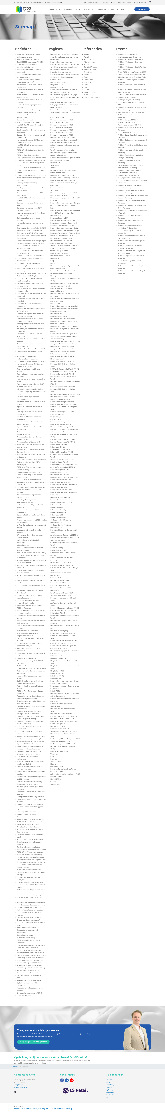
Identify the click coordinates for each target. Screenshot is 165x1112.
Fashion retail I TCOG (58, 726)
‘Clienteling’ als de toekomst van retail (30, 958)
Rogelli (86, 57)
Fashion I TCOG (56, 776)
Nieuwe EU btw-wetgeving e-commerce (31, 736)
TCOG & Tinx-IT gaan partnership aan (30, 852)
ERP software (55, 303)
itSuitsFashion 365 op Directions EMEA (132, 77)
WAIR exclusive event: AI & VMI (129, 125)
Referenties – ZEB (56, 515)
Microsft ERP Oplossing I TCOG (61, 427)
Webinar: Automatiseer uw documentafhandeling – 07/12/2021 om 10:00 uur (31, 660)
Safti (85, 87)
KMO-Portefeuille (57, 414)
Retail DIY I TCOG (57, 673)
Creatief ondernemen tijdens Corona (30, 907)
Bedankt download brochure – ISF (62, 220)
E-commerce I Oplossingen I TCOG (63, 633)
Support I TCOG (56, 761)
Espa (86, 77)
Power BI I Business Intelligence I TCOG (64, 608)
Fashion (51, 9)
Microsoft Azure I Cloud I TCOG (62, 565)
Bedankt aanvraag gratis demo (61, 704)
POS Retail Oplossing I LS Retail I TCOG (64, 369)
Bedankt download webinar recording (64, 306)
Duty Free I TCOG (56, 85)
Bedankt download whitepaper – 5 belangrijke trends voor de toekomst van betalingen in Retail (64, 104)
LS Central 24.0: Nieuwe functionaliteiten (31, 361)
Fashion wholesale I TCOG (60, 729)
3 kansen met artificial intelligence (29, 980)
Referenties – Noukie (58, 550)
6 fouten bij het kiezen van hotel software (31, 902)
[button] (150, 2)
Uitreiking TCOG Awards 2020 (28, 812)
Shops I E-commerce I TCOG (60, 595)
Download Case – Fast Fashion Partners (64, 477)
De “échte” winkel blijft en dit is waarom (31, 487)
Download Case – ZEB (58, 314)
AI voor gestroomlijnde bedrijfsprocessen (32, 459)
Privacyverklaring (56, 548)
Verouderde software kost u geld (28, 749)
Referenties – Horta (57, 447)
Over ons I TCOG (56, 766)
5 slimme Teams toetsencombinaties (30, 910)
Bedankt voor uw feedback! (60, 253)
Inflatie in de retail (23, 545)
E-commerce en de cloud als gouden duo (31, 859)
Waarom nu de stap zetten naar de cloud (31, 849)
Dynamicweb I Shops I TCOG (60, 588)
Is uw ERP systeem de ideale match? (29, 230)
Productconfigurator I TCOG (60, 470)
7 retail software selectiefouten (28, 827)
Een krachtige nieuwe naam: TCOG (29, 993)
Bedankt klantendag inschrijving (62, 402)
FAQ (52, 261)
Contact (120, 9)
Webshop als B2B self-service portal (30, 746)
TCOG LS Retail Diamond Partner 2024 (31, 349)
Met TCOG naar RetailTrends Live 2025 (132, 95)
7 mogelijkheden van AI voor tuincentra (31, 160)
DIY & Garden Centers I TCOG (61, 238)
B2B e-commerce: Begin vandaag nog (30, 960)
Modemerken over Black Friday (28, 824)
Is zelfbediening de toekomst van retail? (31, 243)
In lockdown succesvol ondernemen (29, 870)
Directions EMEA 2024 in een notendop (31, 256)
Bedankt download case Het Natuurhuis (64, 485)
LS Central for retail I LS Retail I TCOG (64, 716)
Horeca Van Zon (90, 69)
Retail (58, 9)
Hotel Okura (88, 80)
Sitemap (53, 276)
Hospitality (68, 9)
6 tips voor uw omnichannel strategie (30, 854)
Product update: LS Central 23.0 (28, 442)
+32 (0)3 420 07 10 (21, 1087)
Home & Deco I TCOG (58, 82)
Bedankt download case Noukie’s (62, 500)
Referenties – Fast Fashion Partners (63, 553)
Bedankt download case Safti (60, 482)
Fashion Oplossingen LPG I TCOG (62, 412)
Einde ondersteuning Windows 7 (28, 920)
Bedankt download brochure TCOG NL (64, 90)
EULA (52, 263)
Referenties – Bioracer (58, 512)
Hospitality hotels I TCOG (59, 658)
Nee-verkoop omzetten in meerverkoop (31, 968)
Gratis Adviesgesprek (58, 724)
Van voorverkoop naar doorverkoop (30, 963)
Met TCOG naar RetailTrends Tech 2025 (132, 74)
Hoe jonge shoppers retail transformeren (31, 158)
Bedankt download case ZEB (60, 487)
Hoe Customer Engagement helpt (29, 739)
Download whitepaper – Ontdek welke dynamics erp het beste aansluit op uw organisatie (64, 56)
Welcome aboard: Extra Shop (27, 631)
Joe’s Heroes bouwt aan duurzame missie (31, 905)
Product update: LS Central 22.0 (28, 472)
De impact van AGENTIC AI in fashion (30, 233)
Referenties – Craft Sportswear (61, 510)
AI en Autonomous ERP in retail (28, 122)
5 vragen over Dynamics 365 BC (28, 970)
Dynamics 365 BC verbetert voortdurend (31, 744)
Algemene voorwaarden (22, 1109)
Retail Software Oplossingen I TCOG (63, 464)
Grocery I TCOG (56, 80)
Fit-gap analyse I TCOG (58, 417)
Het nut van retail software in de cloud (30, 857)
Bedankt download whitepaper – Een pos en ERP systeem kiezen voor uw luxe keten (65, 205)
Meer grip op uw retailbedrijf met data (30, 797)
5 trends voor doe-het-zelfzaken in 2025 (31, 228)
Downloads (54, 258)
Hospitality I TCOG (57, 671)
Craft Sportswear (90, 92)
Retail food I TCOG (57, 676)
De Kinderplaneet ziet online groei (29, 751)
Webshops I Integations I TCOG (61, 459)
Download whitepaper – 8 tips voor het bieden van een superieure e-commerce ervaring (64, 328)
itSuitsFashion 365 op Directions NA (131, 112)
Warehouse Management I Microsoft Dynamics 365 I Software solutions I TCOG (63, 733)
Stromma (87, 82)
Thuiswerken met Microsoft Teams (29, 917)
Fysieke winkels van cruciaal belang (29, 781)
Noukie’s (87, 95)
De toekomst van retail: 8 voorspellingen (31, 241)
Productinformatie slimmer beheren (30, 804)
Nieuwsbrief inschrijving (59, 631)
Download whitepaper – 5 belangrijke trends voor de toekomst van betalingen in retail (64, 97)
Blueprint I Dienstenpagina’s (60, 72)
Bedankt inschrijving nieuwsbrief (62, 422)
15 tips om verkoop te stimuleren (29, 754)
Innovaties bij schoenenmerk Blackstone (31, 273)
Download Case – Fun (58, 311)
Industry (78, 9)
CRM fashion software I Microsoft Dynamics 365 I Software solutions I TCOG (63, 389)
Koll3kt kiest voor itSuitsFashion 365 (30, 822)
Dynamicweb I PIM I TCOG (60, 580)
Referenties (101, 9)
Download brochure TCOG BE (61, 241)
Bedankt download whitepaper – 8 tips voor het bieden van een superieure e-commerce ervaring (64, 336)
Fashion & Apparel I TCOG (60, 92)
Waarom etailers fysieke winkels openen (31, 955)
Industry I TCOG (56, 656)
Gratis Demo (55, 706)
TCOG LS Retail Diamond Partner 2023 (31, 480)
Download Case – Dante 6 (59, 475)
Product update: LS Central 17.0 (28, 814)
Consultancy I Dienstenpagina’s (61, 77)
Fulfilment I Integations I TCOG (61, 452)
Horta (86, 85)
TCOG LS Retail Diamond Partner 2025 (31, 168)
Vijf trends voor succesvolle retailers (30, 389)
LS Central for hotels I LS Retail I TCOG (64, 714)
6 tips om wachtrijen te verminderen (30, 839)
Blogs (52, 756)
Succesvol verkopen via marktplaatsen (30, 741)
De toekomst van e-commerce (27, 784)
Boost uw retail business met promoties (31, 953)
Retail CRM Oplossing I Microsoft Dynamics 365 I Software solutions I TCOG (63, 363)
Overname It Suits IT (24, 995)
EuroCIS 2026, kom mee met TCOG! (30, 62)
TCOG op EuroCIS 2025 (126, 132)
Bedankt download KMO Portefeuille (63, 404)
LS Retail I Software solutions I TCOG (63, 719)
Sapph (86, 54)
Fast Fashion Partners (92, 97)
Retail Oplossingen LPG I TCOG (61, 444)
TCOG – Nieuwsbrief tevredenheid (62, 150)
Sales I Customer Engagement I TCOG (64, 535)
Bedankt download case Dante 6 (62, 490)
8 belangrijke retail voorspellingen (29, 950)
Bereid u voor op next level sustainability (31, 553)
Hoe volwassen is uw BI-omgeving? (29, 895)
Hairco (86, 74)
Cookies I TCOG (56, 419)
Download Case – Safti (58, 316)
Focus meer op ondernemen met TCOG (31, 945)
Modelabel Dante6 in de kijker (27, 948)
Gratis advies (110, 1095)
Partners (53, 759)
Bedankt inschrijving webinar (60, 424)
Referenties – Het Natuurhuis (61, 502)
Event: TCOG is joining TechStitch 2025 (132, 72)
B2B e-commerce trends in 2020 (28, 927)
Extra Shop (88, 72)
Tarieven (53, 168)
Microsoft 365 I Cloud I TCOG (61, 563)
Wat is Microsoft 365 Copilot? (27, 276)
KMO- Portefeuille (58, 1109)
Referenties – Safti (57, 505)
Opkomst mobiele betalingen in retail (30, 882)
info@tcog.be (19, 1085)
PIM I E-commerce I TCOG (60, 585)
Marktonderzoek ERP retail (60, 256)
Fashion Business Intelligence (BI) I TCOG (65, 394)
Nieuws (53, 764)
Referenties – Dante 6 (58, 517)
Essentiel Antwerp (90, 67)
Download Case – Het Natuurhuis (62, 319)
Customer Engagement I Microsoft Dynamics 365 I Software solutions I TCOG (63, 746)
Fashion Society (89, 59)
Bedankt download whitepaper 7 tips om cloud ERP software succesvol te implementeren (65, 212)
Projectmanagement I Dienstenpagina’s (64, 74)
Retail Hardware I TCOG (59, 462)
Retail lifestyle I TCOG (58, 678)
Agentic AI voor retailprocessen (28, 59)
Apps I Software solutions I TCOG (62, 467)
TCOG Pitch (54, 165)
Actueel (111, 9)
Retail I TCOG (55, 691)
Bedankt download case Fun (60, 480)
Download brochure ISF (59, 218)
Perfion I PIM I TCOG (58, 583)
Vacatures (54, 754)
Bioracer (87, 90)
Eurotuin (87, 64)
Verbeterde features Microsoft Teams (30, 819)
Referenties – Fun (56, 507)
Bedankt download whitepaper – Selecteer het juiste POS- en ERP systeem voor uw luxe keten (65, 112)
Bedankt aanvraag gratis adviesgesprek (64, 721)
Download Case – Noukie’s (60, 497)
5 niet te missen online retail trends (29, 965)
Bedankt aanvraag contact (59, 751)
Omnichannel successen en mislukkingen (31, 862)
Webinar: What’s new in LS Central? (130, 59)
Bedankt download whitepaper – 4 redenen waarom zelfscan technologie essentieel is (64, 182)
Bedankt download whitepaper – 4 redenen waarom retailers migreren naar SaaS (64, 144)
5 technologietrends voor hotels (28, 847)
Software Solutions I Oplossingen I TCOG (65, 774)
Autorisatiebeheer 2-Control (27, 973)
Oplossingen (89, 9)
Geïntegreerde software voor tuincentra (31, 175)
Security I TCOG (56, 578)
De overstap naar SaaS (25, 120)
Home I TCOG (55, 163)
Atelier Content (89, 62)
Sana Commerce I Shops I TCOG (61, 593)
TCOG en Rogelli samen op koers (28, 155)
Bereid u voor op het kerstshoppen (29, 817)
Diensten (53, 555)
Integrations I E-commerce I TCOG (62, 449)
